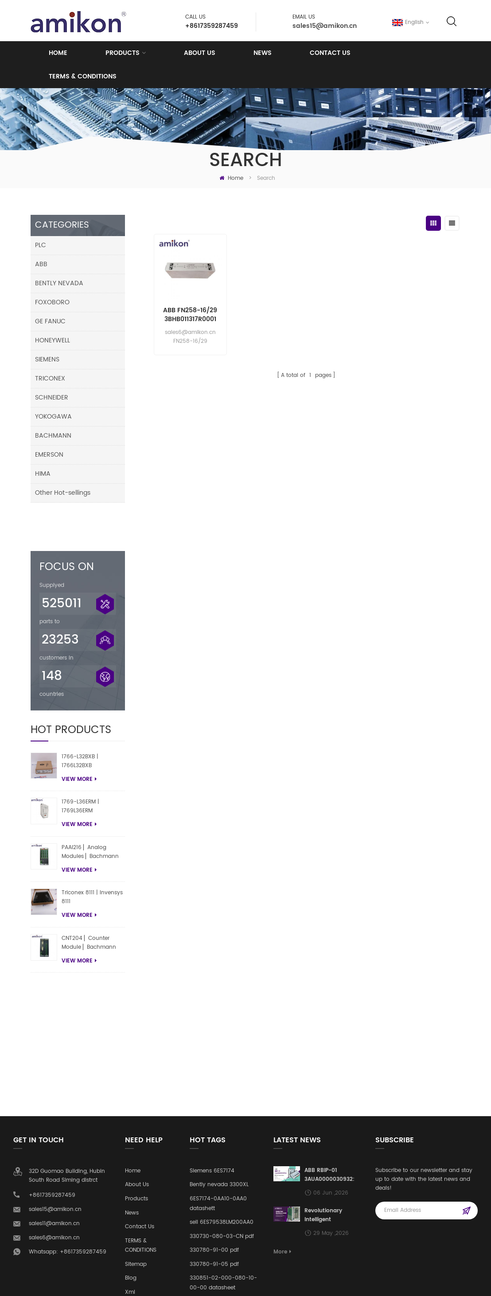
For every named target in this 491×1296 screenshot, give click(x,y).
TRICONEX (50, 378)
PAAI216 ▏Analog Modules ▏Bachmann (90, 817)
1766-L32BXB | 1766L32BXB (80, 726)
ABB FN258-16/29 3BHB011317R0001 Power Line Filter (190, 315)
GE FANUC (50, 321)
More (282, 1092)
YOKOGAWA (53, 416)
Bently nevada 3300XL (219, 1025)
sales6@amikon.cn (54, 1078)
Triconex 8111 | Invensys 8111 (92, 862)
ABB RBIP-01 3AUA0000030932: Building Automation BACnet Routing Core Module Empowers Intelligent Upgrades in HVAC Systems (333, 1015)
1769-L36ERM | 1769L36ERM (80, 771)
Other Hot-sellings (62, 493)
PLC (40, 245)
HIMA (43, 474)
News (262, 53)
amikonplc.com (66, 1284)
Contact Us (330, 53)
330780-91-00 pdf (214, 1090)
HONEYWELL (52, 340)
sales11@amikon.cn (54, 1063)
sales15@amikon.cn (324, 26)
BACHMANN (53, 436)
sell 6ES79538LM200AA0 (221, 1062)
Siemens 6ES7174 (212, 1011)
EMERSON (49, 455)
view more (79, 744)
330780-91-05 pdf (214, 1104)
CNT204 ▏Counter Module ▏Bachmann (89, 907)
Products (122, 53)
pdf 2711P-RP (206, 1141)
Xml (130, 1132)
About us (199, 53)
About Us (137, 1025)
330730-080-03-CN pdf (222, 1076)
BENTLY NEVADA (59, 283)
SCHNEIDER (51, 397)
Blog (130, 1118)
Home (58, 53)
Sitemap (136, 1104)
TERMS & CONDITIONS (83, 76)
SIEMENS (47, 359)
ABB (41, 264)
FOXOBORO (52, 302)
